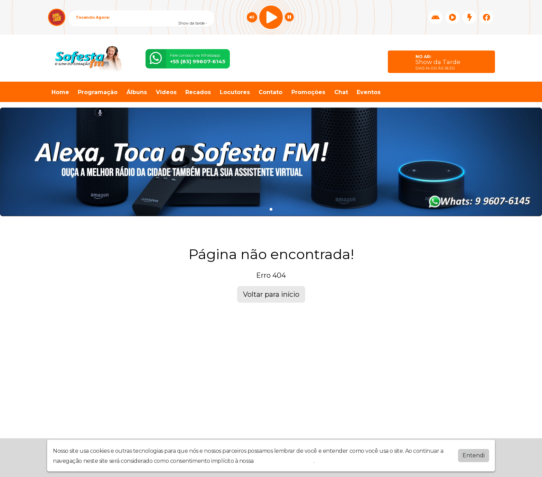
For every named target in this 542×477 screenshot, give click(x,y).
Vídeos (166, 92)
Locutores (235, 92)
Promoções (308, 92)
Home (60, 92)
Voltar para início (271, 294)
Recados (198, 92)
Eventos (369, 92)
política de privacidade (284, 461)
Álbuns (137, 92)
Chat (341, 92)
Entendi (473, 455)
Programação (98, 92)
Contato (270, 92)
